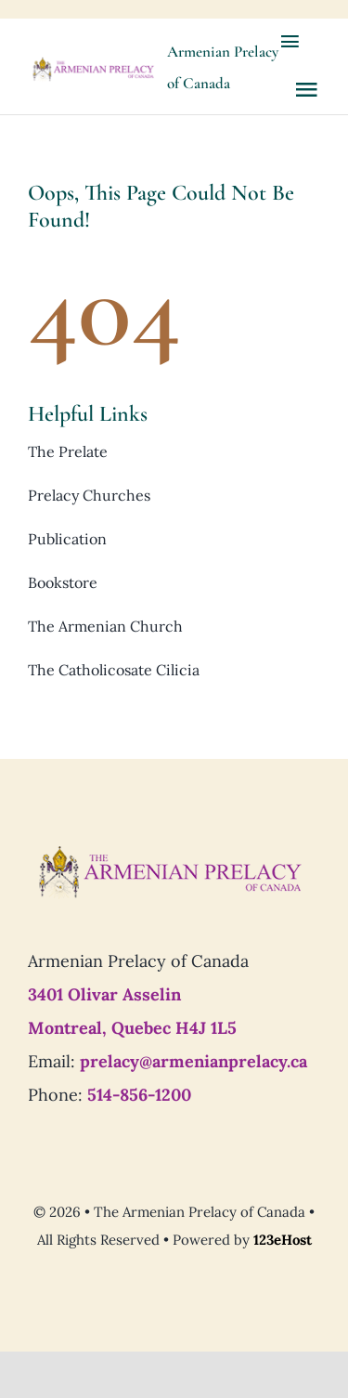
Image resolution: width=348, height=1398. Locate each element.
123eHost (282, 1239)
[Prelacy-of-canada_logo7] (169, 851)
